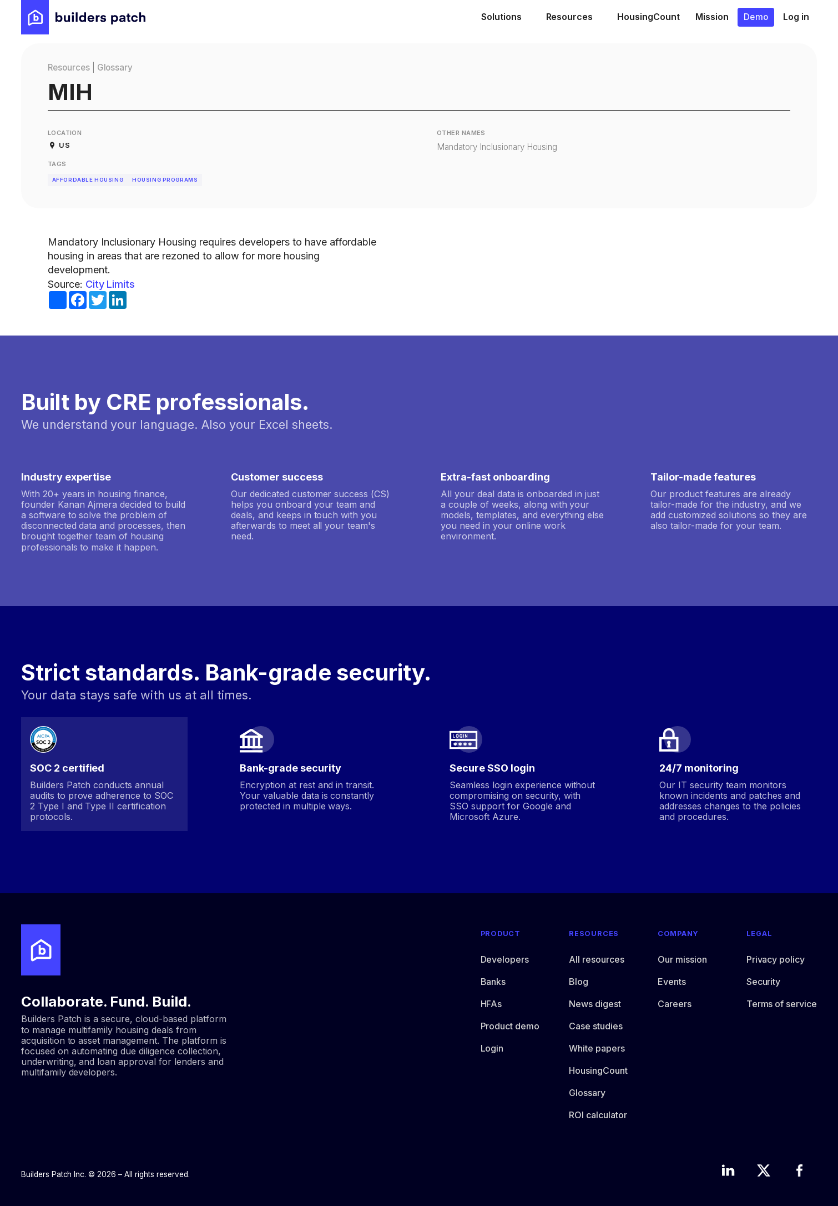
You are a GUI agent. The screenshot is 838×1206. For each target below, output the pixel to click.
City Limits (110, 284)
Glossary (115, 67)
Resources (69, 67)
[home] (83, 17)
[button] (505, 17)
